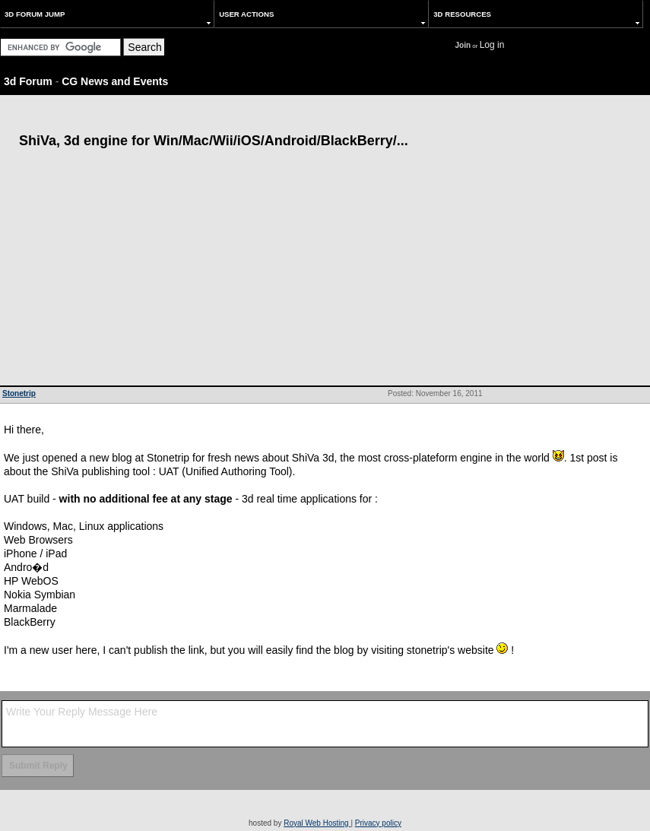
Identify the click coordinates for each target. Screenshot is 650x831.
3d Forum (28, 81)
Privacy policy (378, 823)
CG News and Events (115, 81)
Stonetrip (19, 393)
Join (463, 45)
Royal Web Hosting (317, 823)
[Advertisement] (325, 271)
